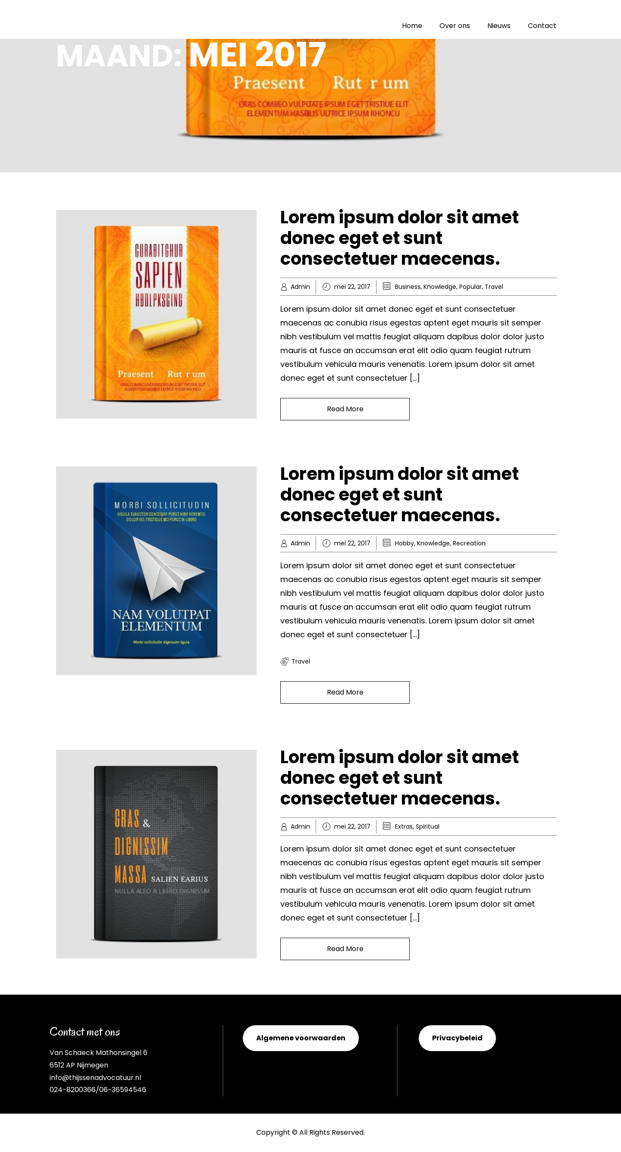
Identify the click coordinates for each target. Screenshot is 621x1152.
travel (301, 661)
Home (412, 26)
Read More (345, 409)
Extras (404, 826)
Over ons (454, 26)
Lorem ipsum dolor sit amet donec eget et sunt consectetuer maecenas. (399, 238)
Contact (542, 26)
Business (407, 286)
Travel (494, 286)
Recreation (469, 543)
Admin (300, 286)
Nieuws (499, 26)
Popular (470, 286)
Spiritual (427, 826)
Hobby (404, 543)
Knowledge (439, 286)
